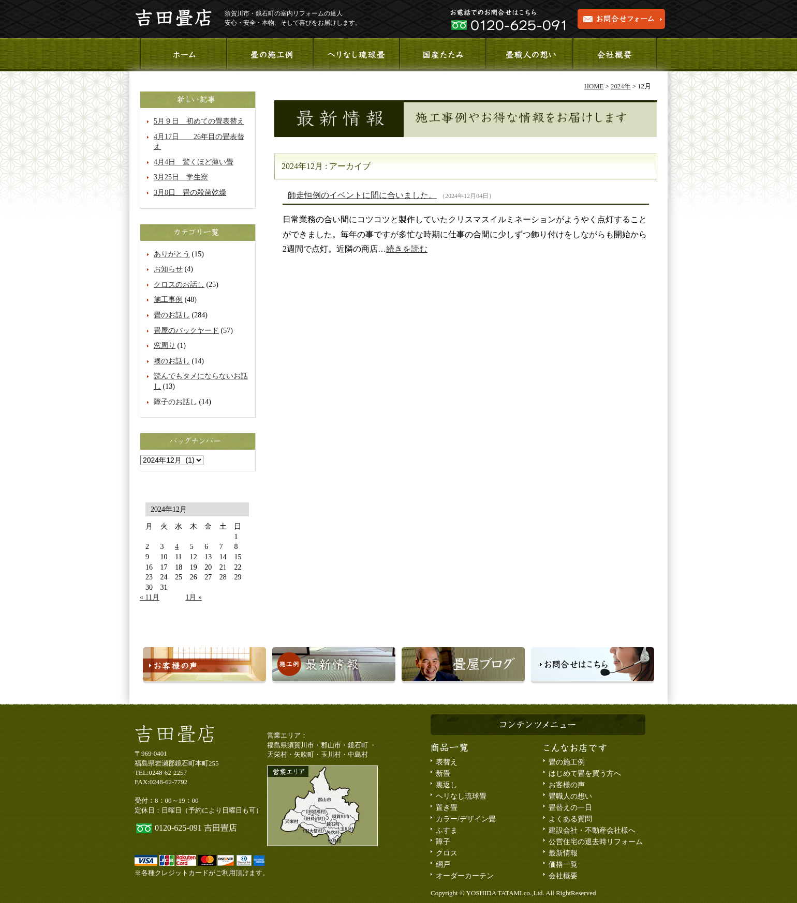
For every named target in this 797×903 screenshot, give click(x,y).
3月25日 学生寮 (181, 177)
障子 (443, 842)
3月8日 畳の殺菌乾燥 (190, 192)
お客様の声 (567, 785)
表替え (446, 762)
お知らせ (168, 269)
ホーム (183, 54)
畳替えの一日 (570, 808)
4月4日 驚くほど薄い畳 (193, 162)
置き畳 (446, 808)
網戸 (443, 864)
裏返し (446, 785)
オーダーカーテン (465, 876)
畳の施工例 (567, 762)
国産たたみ (442, 54)
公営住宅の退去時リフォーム (596, 842)
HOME (594, 86)
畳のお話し (172, 315)
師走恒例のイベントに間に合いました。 (362, 195)
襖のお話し (172, 361)
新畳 (443, 773)
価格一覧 (563, 864)
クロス (446, 853)
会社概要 (614, 54)
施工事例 (269, 54)
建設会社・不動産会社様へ (592, 830)
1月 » (193, 597)
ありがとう (172, 254)
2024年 (621, 86)
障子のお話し (175, 402)
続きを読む (406, 248)
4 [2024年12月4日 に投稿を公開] (177, 546)
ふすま (446, 830)
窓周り (164, 345)
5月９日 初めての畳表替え (199, 121)
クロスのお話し (179, 284)
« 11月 (149, 597)
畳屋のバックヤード (186, 330)
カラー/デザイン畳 (466, 819)
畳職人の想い (528, 54)
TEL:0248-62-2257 (161, 772)
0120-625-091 (178, 827)
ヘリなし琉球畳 (356, 54)
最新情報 (563, 853)
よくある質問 (570, 819)
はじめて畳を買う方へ (585, 773)
